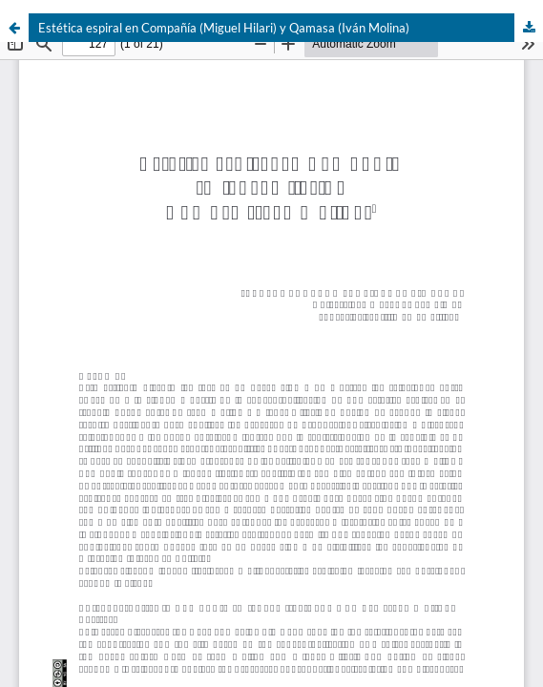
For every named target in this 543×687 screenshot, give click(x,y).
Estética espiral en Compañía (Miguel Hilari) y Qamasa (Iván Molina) (223, 27)
